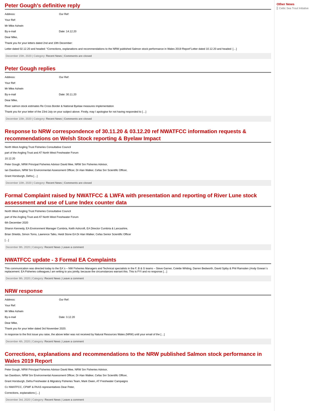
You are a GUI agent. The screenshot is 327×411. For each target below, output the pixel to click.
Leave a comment (73, 247)
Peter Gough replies (30, 68)
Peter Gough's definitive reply (42, 5)
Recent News (54, 55)
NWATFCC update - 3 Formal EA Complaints (60, 260)
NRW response (24, 291)
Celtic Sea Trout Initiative (294, 8)
